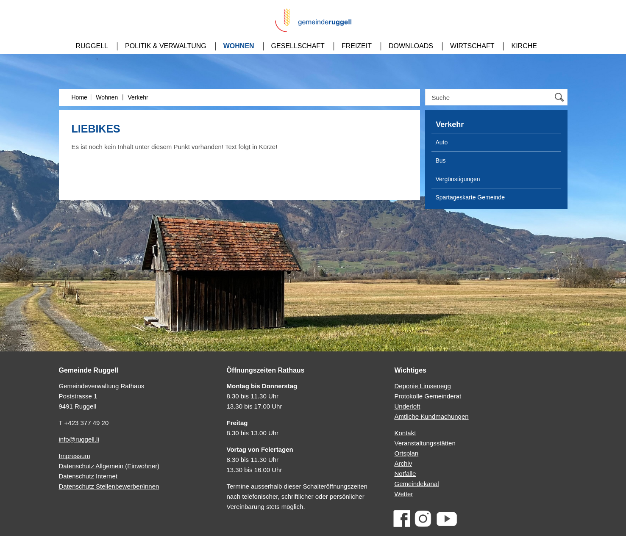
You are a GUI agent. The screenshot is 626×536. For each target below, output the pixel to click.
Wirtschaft (472, 46)
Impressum (74, 455)
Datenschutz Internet (88, 476)
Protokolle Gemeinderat (428, 396)
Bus (441, 160)
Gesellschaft (298, 46)
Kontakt (405, 433)
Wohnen (238, 46)
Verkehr (138, 97)
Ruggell (92, 46)
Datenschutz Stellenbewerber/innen (109, 486)
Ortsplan (407, 453)
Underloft (407, 406)
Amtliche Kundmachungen (432, 416)
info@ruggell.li (79, 439)
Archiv (403, 463)
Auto (442, 142)
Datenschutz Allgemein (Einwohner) (109, 466)
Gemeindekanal (417, 483)
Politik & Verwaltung (165, 46)
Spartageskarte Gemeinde (470, 197)
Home (79, 97)
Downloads (411, 46)
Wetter (404, 493)
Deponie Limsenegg (423, 386)
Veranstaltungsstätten (425, 443)
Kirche (524, 46)
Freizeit (357, 46)
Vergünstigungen (458, 179)
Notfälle (405, 473)
